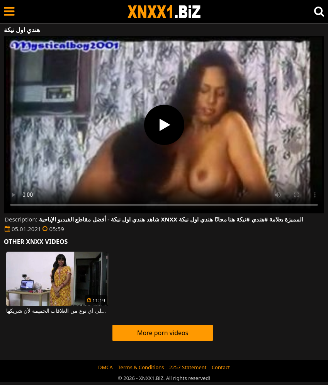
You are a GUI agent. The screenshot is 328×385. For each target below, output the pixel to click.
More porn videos (162, 333)
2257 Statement (188, 367)
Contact (221, 367)
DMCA (105, 367)
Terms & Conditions (141, 367)
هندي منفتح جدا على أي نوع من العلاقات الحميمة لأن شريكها (57, 311)
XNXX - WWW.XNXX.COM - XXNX (164, 12)
